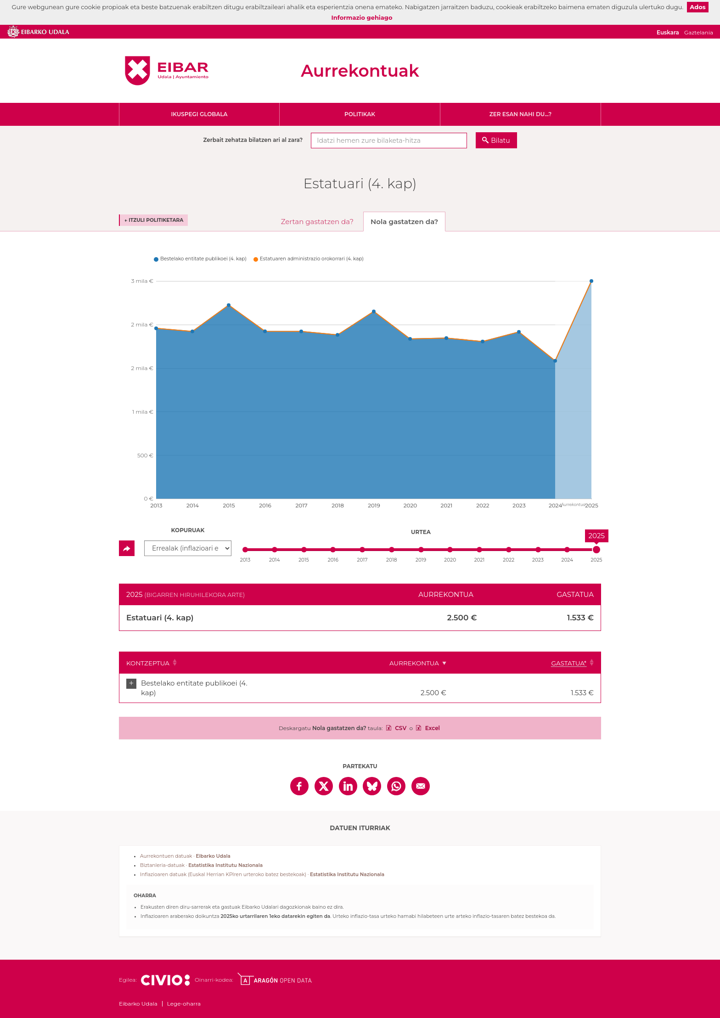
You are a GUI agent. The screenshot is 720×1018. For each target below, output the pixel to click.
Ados (697, 7)
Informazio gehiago (362, 17)
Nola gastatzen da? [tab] (404, 221)
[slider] (596, 549)
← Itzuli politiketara (153, 220)
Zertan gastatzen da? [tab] (317, 221)
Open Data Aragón (274, 969)
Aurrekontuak (360, 71)
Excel (431, 718)
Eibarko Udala (166, 71)
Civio (165, 971)
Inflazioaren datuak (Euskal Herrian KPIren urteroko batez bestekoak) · (262, 865)
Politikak (359, 114)
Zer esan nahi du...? (520, 114)
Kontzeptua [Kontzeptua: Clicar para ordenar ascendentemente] (147, 663)
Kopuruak (188, 530)
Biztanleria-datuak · (201, 856)
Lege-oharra (184, 994)
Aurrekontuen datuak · (185, 847)
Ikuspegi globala (199, 114)
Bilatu (500, 140)
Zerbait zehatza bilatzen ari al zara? (253, 139)
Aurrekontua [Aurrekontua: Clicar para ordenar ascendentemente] (479, 663)
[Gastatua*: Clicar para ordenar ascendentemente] (559, 663)
